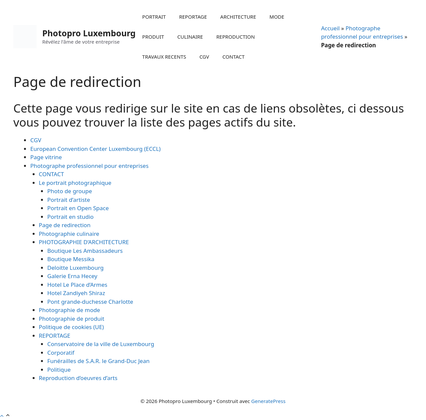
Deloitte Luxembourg (75, 267)
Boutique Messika (71, 259)
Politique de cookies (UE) (71, 327)
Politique (59, 369)
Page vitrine (46, 157)
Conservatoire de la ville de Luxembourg (100, 344)
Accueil (330, 28)
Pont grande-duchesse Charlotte (90, 301)
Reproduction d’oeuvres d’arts (78, 378)
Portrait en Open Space (78, 208)
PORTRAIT (154, 16)
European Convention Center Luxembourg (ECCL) (95, 149)
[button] (5, 416)
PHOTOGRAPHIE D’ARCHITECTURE (84, 242)
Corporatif (60, 352)
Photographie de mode (69, 310)
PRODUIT (153, 36)
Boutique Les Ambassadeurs (85, 250)
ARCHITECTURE (238, 16)
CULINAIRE (190, 36)
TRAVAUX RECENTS (164, 56)
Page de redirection (65, 225)
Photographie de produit (72, 318)
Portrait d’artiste (68, 200)
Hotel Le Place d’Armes (77, 284)
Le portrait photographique (75, 183)
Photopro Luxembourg (88, 33)
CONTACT (233, 56)
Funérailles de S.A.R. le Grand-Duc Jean (98, 361)
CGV (204, 56)
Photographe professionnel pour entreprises (89, 166)
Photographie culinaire (69, 233)
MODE (277, 16)
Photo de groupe (69, 191)
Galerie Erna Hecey (72, 276)
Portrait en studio (70, 216)
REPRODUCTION (235, 36)
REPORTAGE (193, 16)
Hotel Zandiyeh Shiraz (76, 293)
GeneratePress (268, 401)
